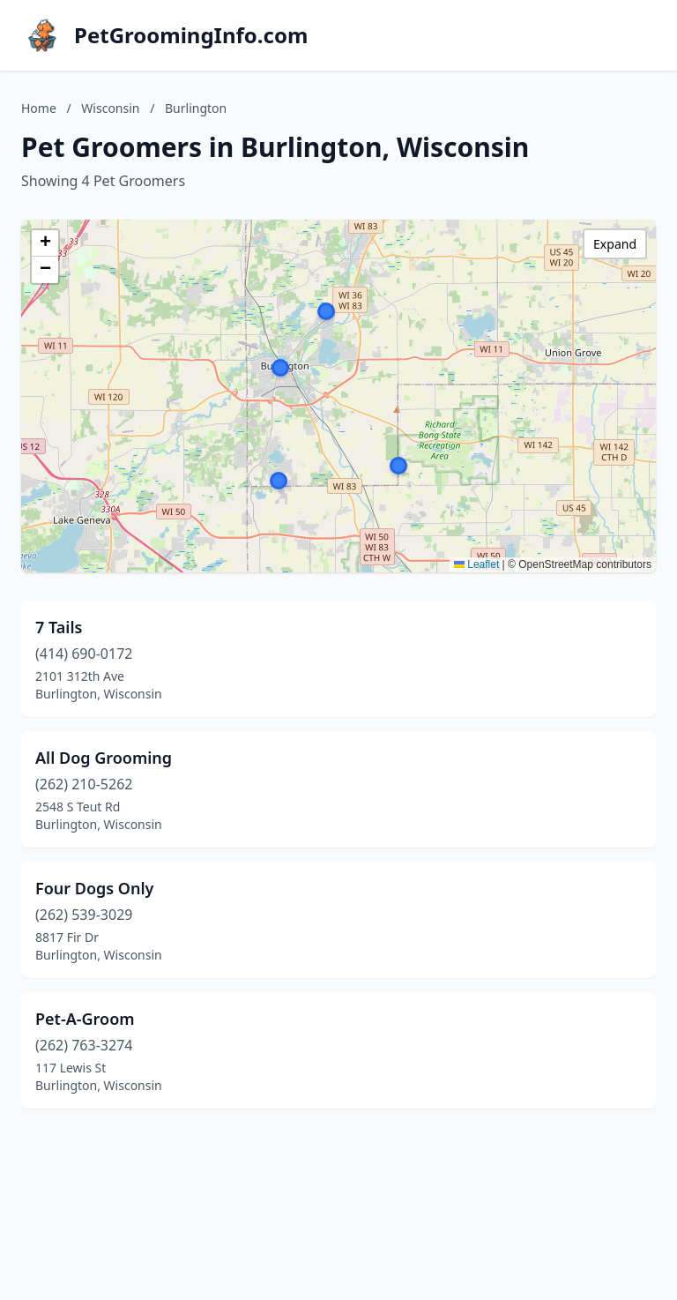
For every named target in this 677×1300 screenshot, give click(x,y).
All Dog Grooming (103, 757)
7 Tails (58, 627)
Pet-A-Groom (85, 1018)
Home (38, 108)
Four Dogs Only (94, 888)
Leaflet (476, 564)
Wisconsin (110, 108)
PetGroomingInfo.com (191, 35)
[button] (398, 465)
